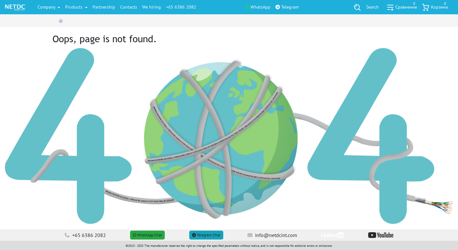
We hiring (151, 7)
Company (47, 7)
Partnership (104, 7)
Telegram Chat (206, 235)
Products (74, 7)
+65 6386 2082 (181, 7)
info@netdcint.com (272, 235)
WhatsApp (258, 7)
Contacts (128, 7)
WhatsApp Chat (147, 235)
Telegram (287, 7)
